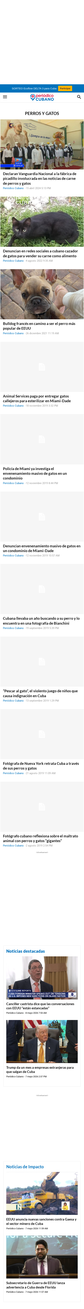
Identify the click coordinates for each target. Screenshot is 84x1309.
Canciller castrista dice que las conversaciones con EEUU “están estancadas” (40, 1006)
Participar (65, 88)
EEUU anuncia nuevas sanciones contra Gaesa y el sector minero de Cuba (41, 1221)
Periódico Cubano (13, 188)
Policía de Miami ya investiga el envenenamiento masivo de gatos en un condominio (35, 473)
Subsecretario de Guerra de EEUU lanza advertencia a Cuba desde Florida (35, 1285)
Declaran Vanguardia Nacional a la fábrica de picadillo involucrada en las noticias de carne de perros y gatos (39, 178)
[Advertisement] (42, 42)
